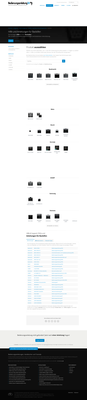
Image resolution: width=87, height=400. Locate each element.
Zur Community (60, 361)
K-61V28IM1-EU (37, 273)
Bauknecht (11, 55)
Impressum (76, 392)
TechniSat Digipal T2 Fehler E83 (44, 383)
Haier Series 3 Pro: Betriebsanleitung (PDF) (17, 381)
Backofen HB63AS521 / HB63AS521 (41, 275)
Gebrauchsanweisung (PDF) (57, 289)
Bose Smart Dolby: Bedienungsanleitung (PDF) (17, 372)
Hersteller (42, 5)
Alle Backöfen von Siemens (52, 225)
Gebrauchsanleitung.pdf (57, 266)
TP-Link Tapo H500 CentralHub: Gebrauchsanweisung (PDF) (20, 379)
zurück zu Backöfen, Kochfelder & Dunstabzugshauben (14, 49)
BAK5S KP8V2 (37, 248)
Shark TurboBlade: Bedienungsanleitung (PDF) (17, 369)
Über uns (71, 369)
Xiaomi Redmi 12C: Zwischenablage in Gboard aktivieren (19, 367)
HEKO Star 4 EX (37, 259)
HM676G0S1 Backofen (38, 291)
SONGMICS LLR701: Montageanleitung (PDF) (17, 374)
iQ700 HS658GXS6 (37, 302)
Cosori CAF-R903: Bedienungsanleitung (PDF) (17, 377)
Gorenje (10, 62)
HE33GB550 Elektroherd (39, 289)
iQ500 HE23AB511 (37, 296)
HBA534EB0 (36, 264)
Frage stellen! (40, 340)
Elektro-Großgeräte (23, 28)
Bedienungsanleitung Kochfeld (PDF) (59, 280)
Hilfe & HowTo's (39, 240)
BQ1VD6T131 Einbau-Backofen (40, 271)
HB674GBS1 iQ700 (38, 287)
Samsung (11, 67)
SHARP (10, 65)
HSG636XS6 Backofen (38, 266)
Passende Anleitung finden (61, 2)
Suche (68, 5)
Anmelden (75, 5)
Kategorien (49, 5)
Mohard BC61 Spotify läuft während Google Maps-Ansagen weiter (51, 377)
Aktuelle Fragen (48, 240)
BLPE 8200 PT (37, 257)
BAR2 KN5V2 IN (37, 255)
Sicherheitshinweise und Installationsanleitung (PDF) (63, 252)
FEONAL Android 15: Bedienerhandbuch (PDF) (17, 383)
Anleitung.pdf (54, 282)
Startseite (10, 28)
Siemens (10, 69)
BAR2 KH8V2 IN (37, 250)
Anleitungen (30, 240)
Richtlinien (71, 370)
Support (11, 40)
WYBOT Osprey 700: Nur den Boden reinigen (17, 370)
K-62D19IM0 (36, 268)
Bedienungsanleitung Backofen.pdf (59, 257)
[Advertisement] (43, 17)
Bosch (10, 60)
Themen (63, 5)
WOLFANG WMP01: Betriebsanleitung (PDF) (17, 376)
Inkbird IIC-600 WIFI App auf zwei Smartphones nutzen (49, 376)
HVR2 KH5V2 (36, 261)
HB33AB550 (36, 284)
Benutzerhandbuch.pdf (56, 271)
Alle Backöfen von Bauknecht (53, 84)
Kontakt (70, 372)
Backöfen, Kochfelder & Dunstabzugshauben (37, 28)
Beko (10, 58)
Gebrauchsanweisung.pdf (57, 296)
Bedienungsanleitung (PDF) (57, 248)
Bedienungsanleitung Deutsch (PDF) (59, 273)
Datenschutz (70, 392)
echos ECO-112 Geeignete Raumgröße (46, 370)
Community (57, 5)
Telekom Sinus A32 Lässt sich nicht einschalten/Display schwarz (50, 384)
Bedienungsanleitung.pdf (57, 275)
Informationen (72, 367)
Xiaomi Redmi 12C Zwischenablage (45, 369)
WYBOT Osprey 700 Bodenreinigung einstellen (47, 374)
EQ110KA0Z (36, 277)
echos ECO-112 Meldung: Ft (44, 367)
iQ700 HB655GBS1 (38, 300)
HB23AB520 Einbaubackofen (40, 282)
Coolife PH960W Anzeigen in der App (46, 372)
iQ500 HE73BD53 (37, 298)
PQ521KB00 (36, 293)
